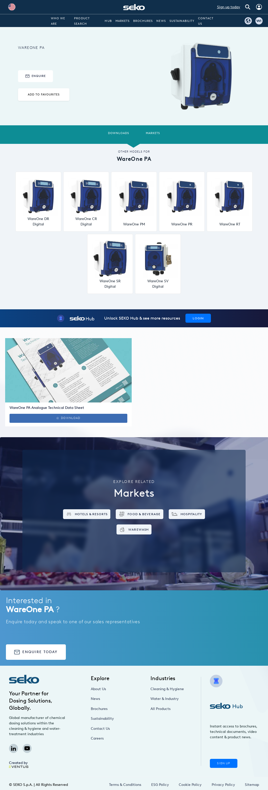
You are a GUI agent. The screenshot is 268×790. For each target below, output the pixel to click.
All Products (160, 709)
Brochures (143, 21)
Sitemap (252, 785)
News (161, 21)
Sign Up (223, 763)
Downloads (118, 133)
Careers (97, 738)
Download (68, 418)
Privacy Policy (223, 785)
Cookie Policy (190, 785)
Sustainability (182, 21)
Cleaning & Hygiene (167, 689)
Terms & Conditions (125, 785)
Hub (108, 21)
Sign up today (228, 7)
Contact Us (100, 728)
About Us (98, 689)
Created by (18, 764)
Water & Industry (164, 699)
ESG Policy (160, 785)
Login (198, 318)
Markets (122, 21)
